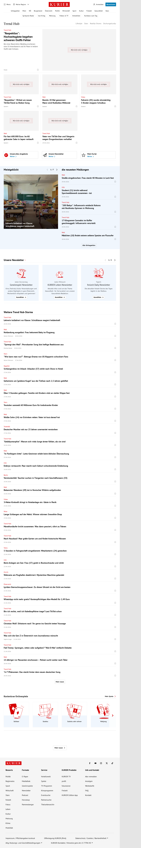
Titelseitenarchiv (47, 804)
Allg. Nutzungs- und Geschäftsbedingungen (23, 843)
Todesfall (7, 426)
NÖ (30, 11)
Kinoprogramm (47, 790)
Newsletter (26, 790)
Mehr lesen (60, 682)
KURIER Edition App (70, 795)
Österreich (48, 11)
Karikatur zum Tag (90, 16)
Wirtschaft (66, 11)
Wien (24, 11)
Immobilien (76, 16)
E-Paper (25, 776)
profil (64, 781)
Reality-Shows (95, 23)
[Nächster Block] (57, 170)
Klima (8, 823)
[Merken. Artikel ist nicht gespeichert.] (38, 70)
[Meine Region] (19, 4)
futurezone (66, 786)
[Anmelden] (98, 4)
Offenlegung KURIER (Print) (55, 838)
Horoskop (26, 800)
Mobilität (9, 828)
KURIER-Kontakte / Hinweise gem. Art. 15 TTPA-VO (71, 843)
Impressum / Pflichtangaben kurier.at (20, 838)
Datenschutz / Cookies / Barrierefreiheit (90, 838)
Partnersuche (46, 800)
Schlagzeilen (15, 11)
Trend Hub (7, 30)
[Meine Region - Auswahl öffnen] (28, 4)
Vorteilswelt (46, 776)
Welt (44, 97)
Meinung (52, 16)
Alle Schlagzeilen (89, 245)
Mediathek (26, 781)
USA (63, 187)
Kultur (81, 11)
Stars (107, 11)
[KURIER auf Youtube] (95, 763)
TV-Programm (46, 786)
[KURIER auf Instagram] (101, 763)
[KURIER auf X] (107, 763)
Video (83, 97)
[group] (30, 201)
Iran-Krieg (41, 16)
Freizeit (89, 11)
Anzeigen (89, 781)
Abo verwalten (91, 776)
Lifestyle (79, 23)
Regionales (10, 781)
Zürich (6, 572)
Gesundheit (99, 11)
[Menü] (7, 4)
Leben (8, 809)
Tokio (6, 548)
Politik (57, 11)
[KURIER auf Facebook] (90, 763)
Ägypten (7, 366)
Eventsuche (45, 795)
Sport (74, 11)
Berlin (6, 475)
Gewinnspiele (27, 786)
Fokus (8, 804)
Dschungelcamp (109, 23)
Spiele (43, 781)
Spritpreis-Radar (28, 16)
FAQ (86, 790)
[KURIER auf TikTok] (112, 763)
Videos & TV (63, 16)
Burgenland (38, 11)
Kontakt (88, 795)
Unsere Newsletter (14, 260)
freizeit (8, 800)
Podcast (25, 795)
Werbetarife (89, 786)
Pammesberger (28, 804)
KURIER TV (66, 776)
